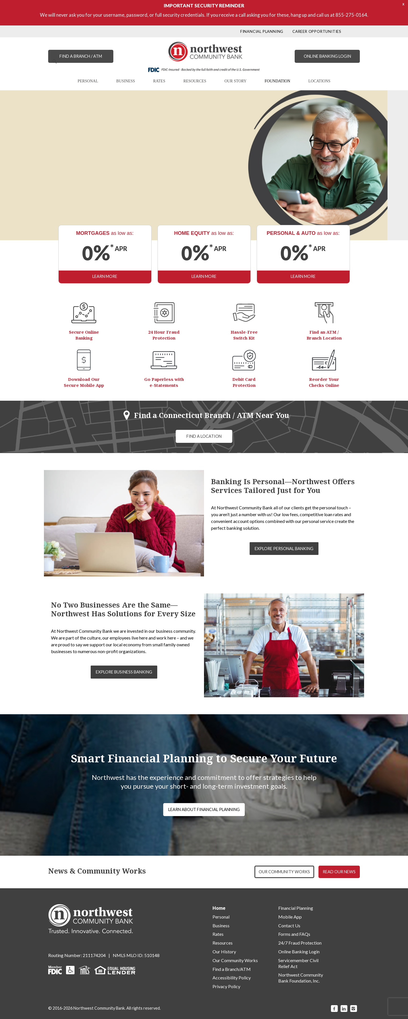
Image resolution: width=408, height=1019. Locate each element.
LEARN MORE (75, 199)
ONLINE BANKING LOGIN (327, 56)
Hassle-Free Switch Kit (244, 335)
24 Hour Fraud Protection (164, 335)
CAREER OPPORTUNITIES (316, 31)
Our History (224, 951)
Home (219, 908)
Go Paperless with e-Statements (164, 382)
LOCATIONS (319, 81)
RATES (159, 81)
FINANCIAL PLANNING (261, 31)
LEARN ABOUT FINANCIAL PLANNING (204, 809)
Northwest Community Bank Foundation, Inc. (300, 977)
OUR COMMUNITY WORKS (284, 871)
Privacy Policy (226, 986)
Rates (218, 934)
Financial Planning (295, 908)
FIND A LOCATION (204, 436)
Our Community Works (235, 960)
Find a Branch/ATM (231, 969)
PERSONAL (88, 81)
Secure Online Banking (84, 335)
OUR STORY (235, 81)
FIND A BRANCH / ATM (81, 56)
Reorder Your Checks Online (324, 382)
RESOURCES (194, 81)
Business (221, 925)
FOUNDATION (277, 81)
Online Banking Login (299, 951)
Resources (222, 942)
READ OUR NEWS (339, 871)
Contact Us (289, 925)
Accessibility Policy (231, 977)
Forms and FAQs (294, 934)
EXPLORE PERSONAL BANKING (284, 548)
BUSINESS (125, 81)
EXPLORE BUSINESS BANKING (124, 672)
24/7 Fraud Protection (300, 942)
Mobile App (290, 916)
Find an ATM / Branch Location (324, 335)
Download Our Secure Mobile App (84, 382)
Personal (221, 916)
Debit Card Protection (244, 382)
